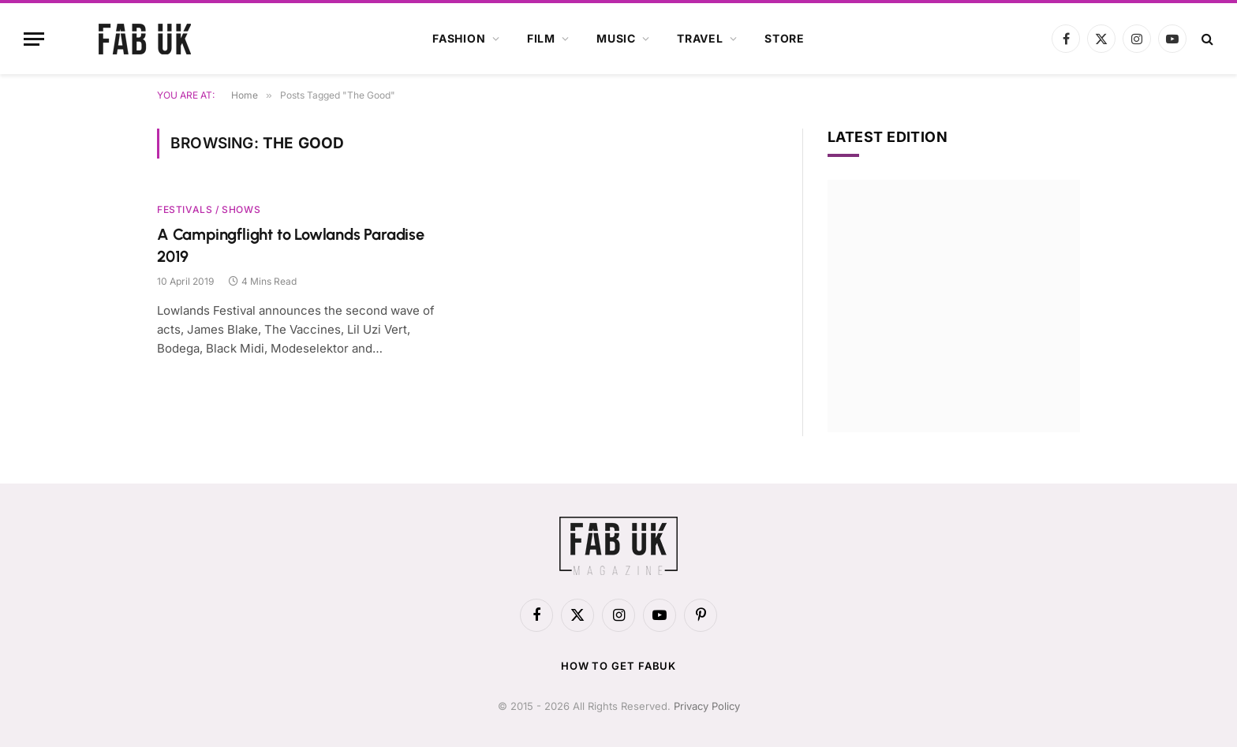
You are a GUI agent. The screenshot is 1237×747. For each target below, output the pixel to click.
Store (784, 38)
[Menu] (34, 39)
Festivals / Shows (208, 209)
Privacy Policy (707, 706)
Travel (700, 38)
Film (541, 38)
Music (616, 38)
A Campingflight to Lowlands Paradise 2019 (290, 245)
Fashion (459, 38)
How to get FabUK (619, 665)
